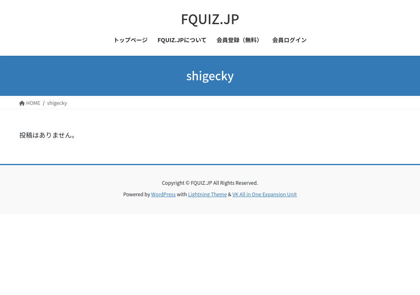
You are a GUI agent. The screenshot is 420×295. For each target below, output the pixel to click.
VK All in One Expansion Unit (265, 194)
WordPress (163, 194)
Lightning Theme (207, 194)
